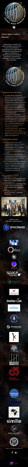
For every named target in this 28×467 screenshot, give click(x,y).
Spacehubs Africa (22, 132)
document (11, 182)
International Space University (16, 133)
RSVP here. (11, 163)
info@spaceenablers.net (17, 448)
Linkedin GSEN (13, 191)
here (17, 135)
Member (14, 184)
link (5, 182)
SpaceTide (10, 125)
